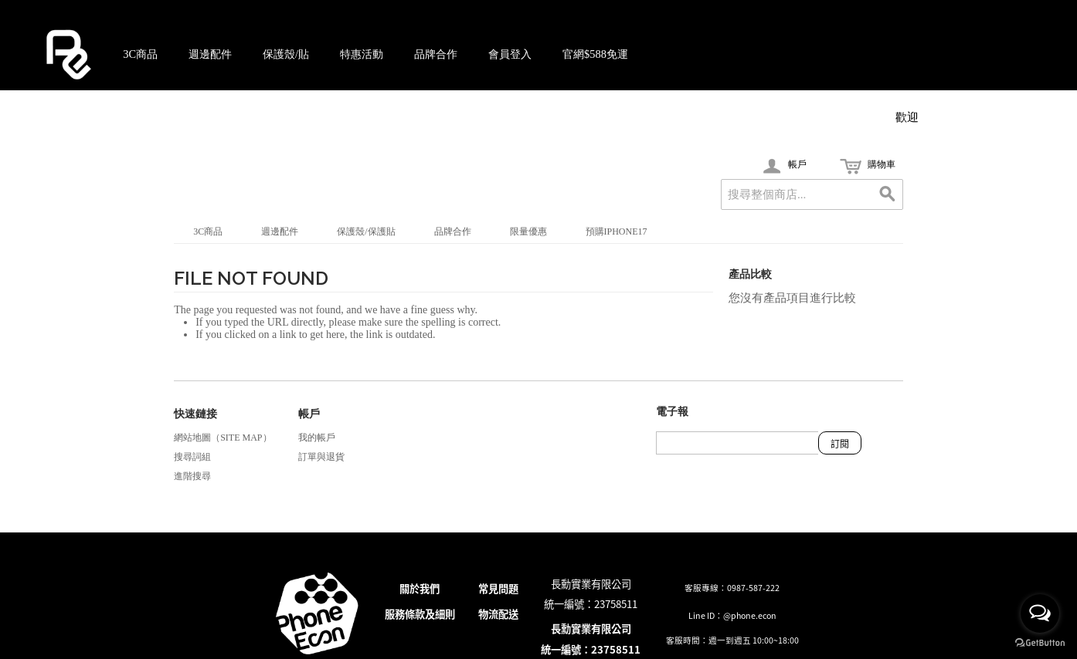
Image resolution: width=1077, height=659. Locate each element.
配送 (508, 614)
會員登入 (510, 54)
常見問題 (498, 588)
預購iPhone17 (616, 231)
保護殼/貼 (286, 54)
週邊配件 (210, 54)
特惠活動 (361, 54)
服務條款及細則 (420, 614)
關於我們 (419, 588)
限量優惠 (528, 231)
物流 (488, 614)
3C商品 (140, 54)
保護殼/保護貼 (366, 231)
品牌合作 (435, 54)
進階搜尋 (192, 476)
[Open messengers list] (1040, 613)
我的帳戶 (316, 437)
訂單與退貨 (321, 456)
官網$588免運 (595, 54)
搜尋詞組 (192, 456)
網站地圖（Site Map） (222, 437)
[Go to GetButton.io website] (1040, 643)
